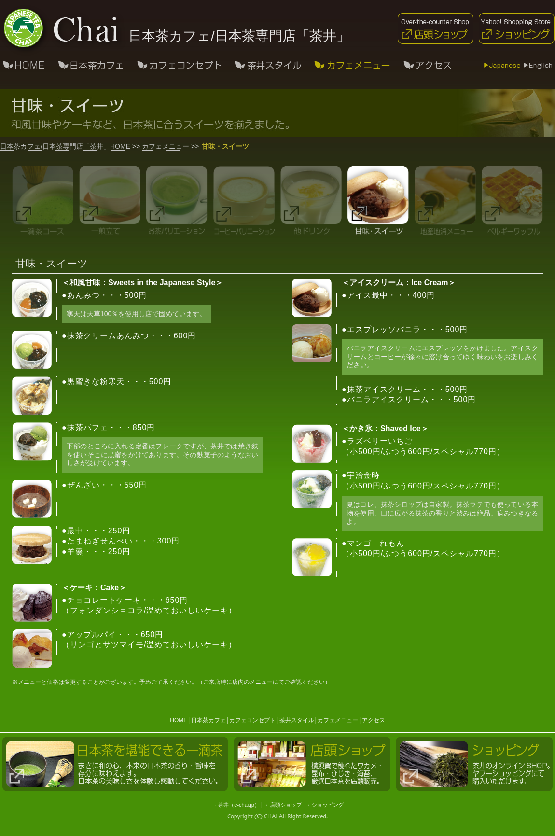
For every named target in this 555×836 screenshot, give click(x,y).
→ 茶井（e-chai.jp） (235, 805)
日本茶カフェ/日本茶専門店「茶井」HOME (65, 146)
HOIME (25, 65)
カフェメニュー (165, 146)
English (538, 65)
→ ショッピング (324, 805)
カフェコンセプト (179, 65)
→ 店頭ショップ (282, 805)
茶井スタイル (267, 65)
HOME (178, 720)
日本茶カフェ (90, 65)
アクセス (427, 65)
